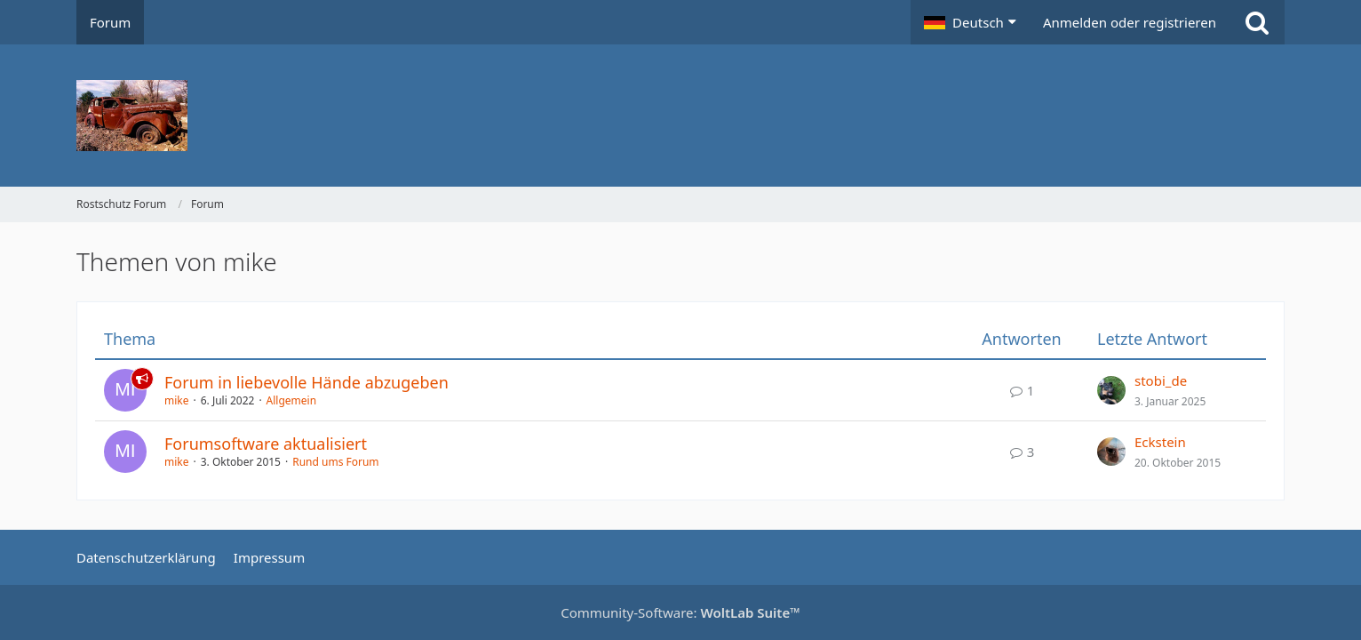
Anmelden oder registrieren (1129, 22)
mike (176, 400)
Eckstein (1160, 442)
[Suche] (1257, 22)
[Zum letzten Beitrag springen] (1111, 390)
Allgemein (292, 400)
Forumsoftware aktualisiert (265, 443)
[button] (970, 22)
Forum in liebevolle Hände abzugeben (306, 382)
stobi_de (1160, 380)
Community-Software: (680, 612)
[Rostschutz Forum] (680, 115)
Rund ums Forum (335, 461)
